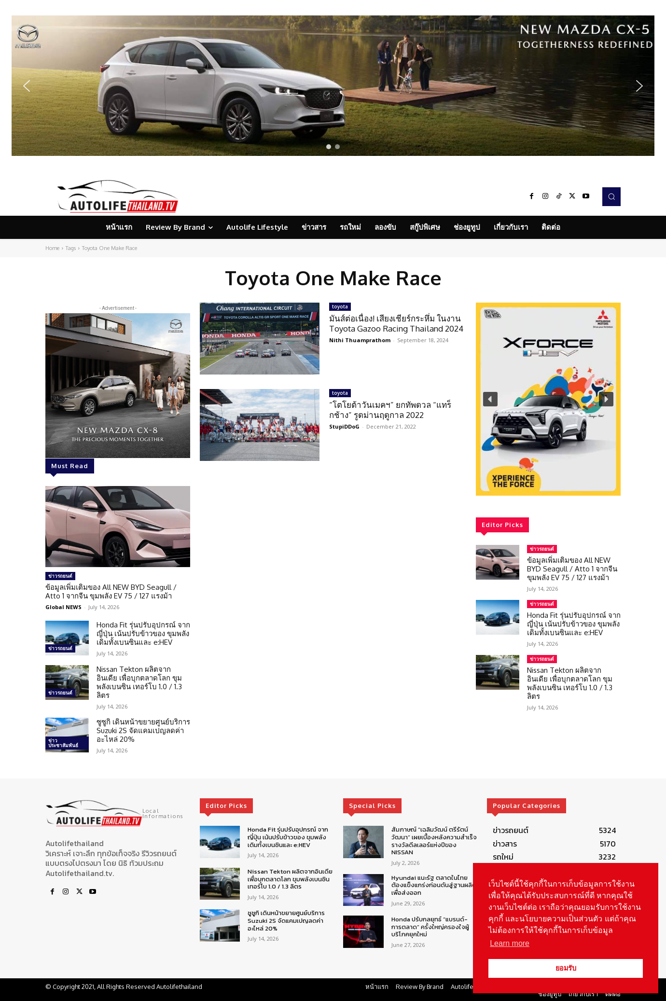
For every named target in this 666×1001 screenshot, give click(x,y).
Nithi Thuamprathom (359, 340)
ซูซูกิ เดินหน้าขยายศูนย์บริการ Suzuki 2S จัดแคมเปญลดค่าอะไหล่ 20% (143, 730)
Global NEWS (63, 607)
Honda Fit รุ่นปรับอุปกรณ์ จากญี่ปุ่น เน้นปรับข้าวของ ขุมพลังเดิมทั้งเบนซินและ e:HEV (143, 633)
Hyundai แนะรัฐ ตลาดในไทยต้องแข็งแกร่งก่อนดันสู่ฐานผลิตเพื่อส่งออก (433, 885)
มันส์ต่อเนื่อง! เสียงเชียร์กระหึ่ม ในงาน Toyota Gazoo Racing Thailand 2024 (396, 323)
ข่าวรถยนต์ (60, 575)
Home (52, 248)
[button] (333, 85)
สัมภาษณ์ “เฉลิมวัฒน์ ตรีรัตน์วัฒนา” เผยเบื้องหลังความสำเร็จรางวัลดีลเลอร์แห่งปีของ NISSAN (434, 841)
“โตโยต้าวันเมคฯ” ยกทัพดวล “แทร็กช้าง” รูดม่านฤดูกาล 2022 (390, 409)
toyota (340, 306)
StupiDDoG (344, 426)
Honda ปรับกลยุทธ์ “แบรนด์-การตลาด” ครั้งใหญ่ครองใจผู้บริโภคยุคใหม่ (430, 927)
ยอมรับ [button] (565, 968)
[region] (333, 85)
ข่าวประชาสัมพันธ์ (63, 743)
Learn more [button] (509, 943)
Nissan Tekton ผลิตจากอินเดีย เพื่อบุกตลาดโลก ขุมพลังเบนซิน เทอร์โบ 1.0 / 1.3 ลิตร (139, 682)
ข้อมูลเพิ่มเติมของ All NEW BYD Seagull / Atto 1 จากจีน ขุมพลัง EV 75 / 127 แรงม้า (111, 591)
